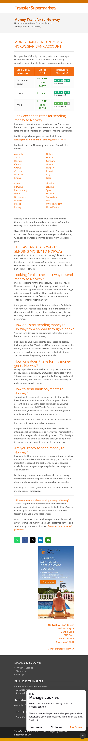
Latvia (17, 183)
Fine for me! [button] (75, 727)
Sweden (50, 193)
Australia (18, 154)
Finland (49, 154)
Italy (48, 174)
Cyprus (17, 167)
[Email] (48, 540)
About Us (20, 717)
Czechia (18, 171)
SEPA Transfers (23, 689)
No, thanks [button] (36, 727)
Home (17, 23)
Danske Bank (67, 631)
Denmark (18, 174)
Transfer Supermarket (25, 731)
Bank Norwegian (66, 628)
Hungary (50, 167)
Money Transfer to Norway (61, 648)
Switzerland (51, 197)
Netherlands (20, 197)
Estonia (17, 177)
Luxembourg (20, 190)
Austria (17, 157)
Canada (18, 164)
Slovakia (50, 183)
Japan (48, 177)
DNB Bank (69, 635)
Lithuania (18, 186)
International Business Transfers (31, 686)
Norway (18, 200)
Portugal (18, 207)
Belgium (18, 160)
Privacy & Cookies (24, 667)
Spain (48, 190)
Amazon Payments (25, 693)
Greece (49, 164)
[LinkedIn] (40, 540)
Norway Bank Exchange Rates (36, 23)
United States (52, 207)
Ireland (49, 171)
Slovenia (50, 186)
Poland (17, 203)
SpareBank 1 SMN (65, 641)
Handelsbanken (66, 638)
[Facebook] (25, 540)
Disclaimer (21, 671)
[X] (33, 540)
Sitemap (20, 674)
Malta (17, 193)
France (49, 157)
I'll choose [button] (56, 727)
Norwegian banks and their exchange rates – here (40, 139)
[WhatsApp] (17, 540)
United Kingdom (54, 203)
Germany (50, 160)
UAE (48, 200)
